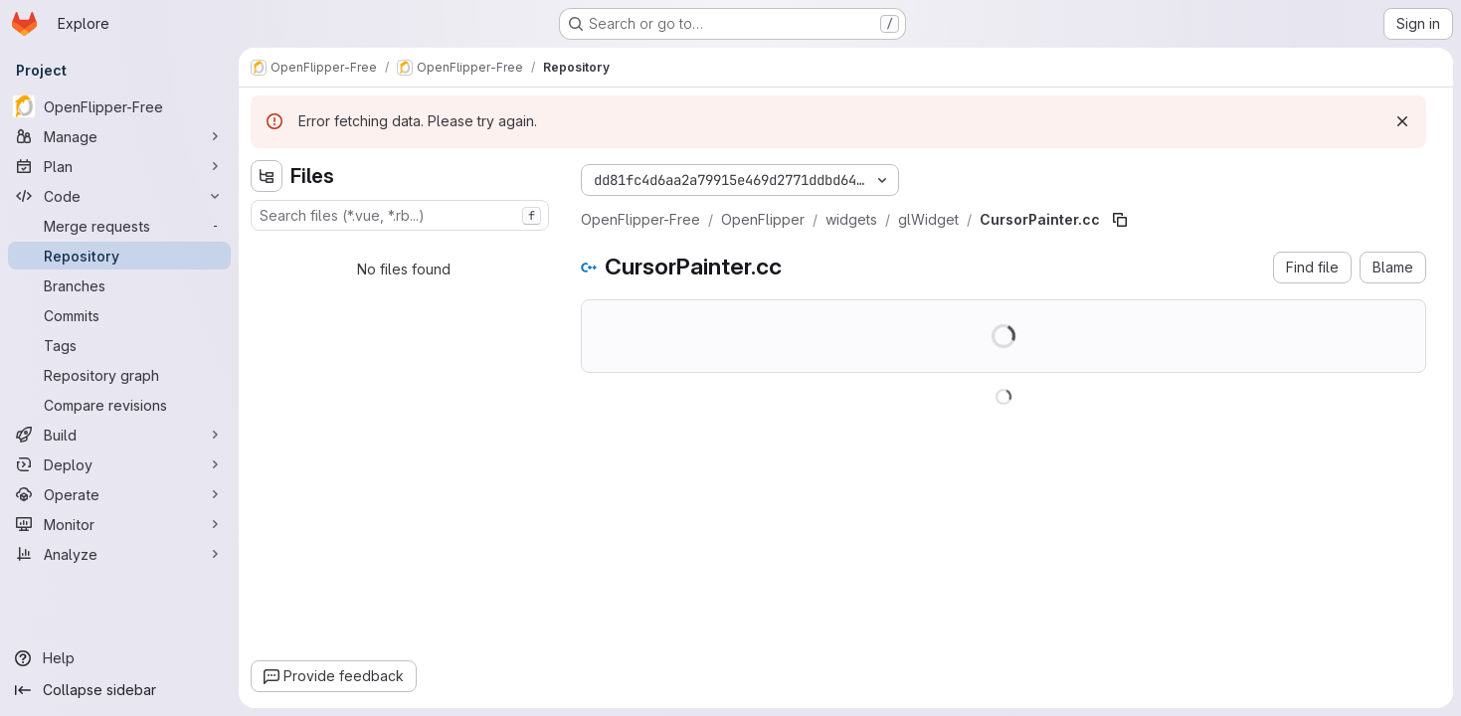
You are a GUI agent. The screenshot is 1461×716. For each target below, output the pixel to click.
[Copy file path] (1120, 220)
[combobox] (400, 215)
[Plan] (119, 166)
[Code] (119, 196)
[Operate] (119, 494)
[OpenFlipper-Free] (119, 106)
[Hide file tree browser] (266, 176)
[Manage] (119, 136)
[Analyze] (119, 554)
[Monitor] (119, 524)
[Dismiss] (1402, 121)
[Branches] (119, 285)
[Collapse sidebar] (119, 690)
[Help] (119, 658)
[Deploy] (119, 464)
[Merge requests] (119, 226)
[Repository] (119, 255)
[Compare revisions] (119, 405)
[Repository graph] (119, 375)
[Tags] (119, 345)
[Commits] (119, 315)
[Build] (119, 434)
